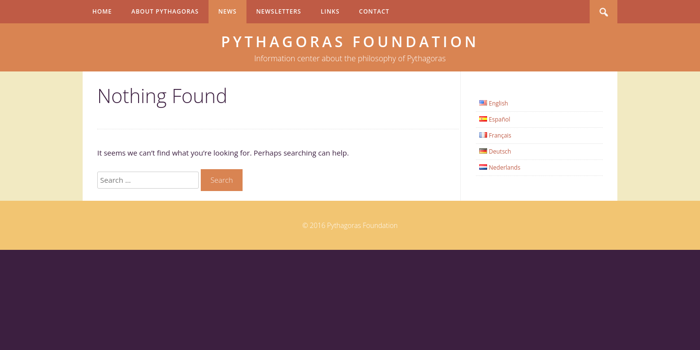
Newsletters (278, 11)
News (227, 11)
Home (102, 11)
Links (330, 11)
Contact (374, 11)
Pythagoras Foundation (350, 42)
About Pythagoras (165, 11)
